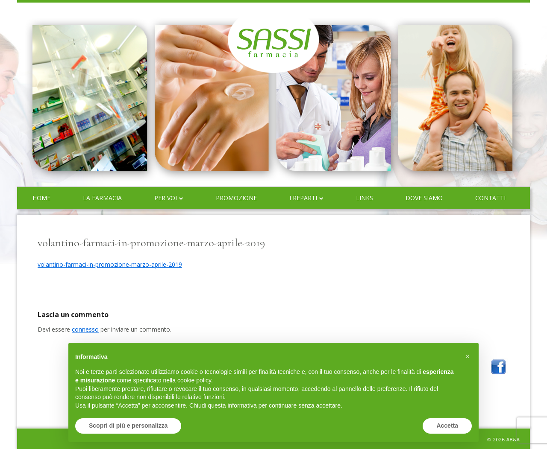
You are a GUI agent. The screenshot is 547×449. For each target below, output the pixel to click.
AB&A (513, 440)
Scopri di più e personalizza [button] (128, 425)
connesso (85, 329)
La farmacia (102, 198)
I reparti (303, 198)
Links (364, 198)
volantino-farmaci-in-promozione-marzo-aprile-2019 (110, 264)
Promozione (236, 198)
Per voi (165, 198)
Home (41, 198)
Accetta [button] (447, 425)
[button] (467, 356)
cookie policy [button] (194, 380)
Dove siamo (424, 198)
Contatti (490, 198)
